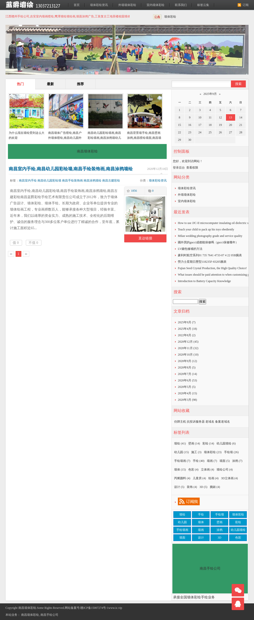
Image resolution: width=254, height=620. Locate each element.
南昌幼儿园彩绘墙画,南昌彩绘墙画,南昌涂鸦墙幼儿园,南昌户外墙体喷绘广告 (104, 138)
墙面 (225, 461)
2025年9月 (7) (186, 322)
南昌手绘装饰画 (72, 180)
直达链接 (145, 238)
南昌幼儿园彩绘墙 (49, 180)
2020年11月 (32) (188, 348)
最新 (50, 84)
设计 (179, 487)
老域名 (209, 421)
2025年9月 (210, 94)
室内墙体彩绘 (155, 5)
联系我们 (181, 5)
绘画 (213, 478)
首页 (77, 5)
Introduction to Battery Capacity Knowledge (204, 281)
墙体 (180, 469)
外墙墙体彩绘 (127, 5)
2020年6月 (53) (187, 380)
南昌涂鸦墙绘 (92, 180)
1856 (134, 190)
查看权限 (192, 167)
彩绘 (208, 443)
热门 (20, 84)
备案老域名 (222, 421)
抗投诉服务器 (196, 421)
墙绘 (180, 443)
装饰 (192, 487)
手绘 (198, 461)
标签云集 (203, 5)
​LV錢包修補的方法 (190, 249)
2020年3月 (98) (187, 399)
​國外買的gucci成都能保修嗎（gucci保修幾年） (208, 242)
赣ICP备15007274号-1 (94, 608)
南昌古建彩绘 (111, 180)
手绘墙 (231, 452)
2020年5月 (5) (186, 387)
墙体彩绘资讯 (99, 5)
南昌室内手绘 (28, 180)
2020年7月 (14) (187, 374)
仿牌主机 (180, 421)
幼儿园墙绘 (226, 443)
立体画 (207, 469)
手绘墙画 (182, 461)
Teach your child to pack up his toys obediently (206, 229)
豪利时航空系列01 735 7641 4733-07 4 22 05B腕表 (210, 255)
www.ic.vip (115, 608)
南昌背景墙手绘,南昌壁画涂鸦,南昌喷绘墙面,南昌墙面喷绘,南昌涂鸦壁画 (144, 138)
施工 (196, 452)
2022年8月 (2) (186, 335)
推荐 (80, 84)
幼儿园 (181, 452)
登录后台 (179, 167)
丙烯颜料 (182, 478)
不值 (33, 243)
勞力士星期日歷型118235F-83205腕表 (202, 261)
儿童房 (199, 478)
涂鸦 (237, 461)
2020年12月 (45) (188, 341)
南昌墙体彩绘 (30, 615)
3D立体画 (229, 478)
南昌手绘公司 (49, 615)
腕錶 (215, 487)
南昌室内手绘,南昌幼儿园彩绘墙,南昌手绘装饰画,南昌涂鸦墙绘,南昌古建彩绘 (71, 168)
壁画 (194, 443)
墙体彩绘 (170, 16)
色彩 (193, 469)
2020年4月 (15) (187, 393)
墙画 (212, 461)
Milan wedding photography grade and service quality (210, 236)
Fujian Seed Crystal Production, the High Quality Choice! (212, 268)
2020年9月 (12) (187, 361)
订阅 (246, 5)
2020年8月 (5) (186, 367)
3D (203, 487)
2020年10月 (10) (188, 354)
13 (230, 117)
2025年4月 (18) (187, 328)
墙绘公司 (225, 469)
